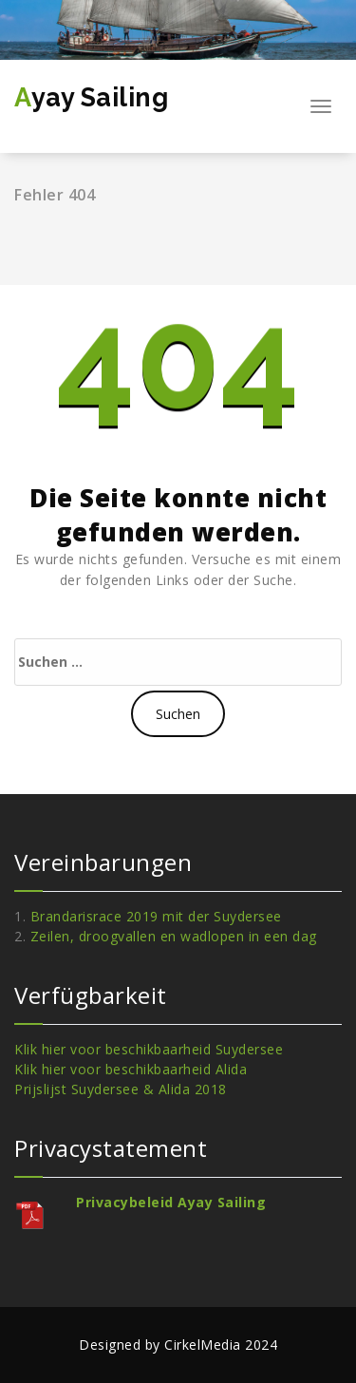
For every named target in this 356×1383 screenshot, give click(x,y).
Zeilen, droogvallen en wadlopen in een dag (173, 936)
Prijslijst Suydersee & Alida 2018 (120, 1089)
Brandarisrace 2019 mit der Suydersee (156, 916)
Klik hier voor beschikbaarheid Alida (130, 1069)
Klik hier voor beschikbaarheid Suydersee (148, 1049)
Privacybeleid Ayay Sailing (171, 1202)
